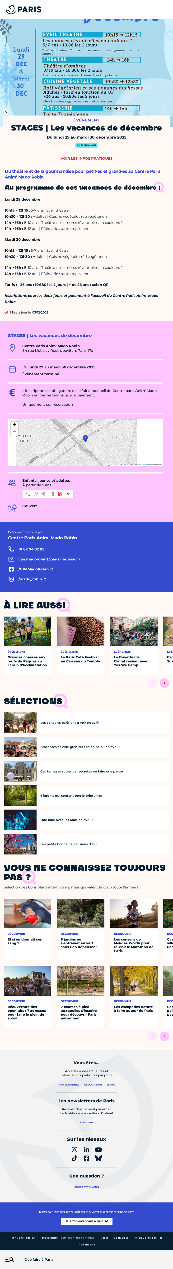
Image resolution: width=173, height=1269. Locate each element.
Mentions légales (22, 1237)
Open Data (121, 1237)
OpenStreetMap (145, 465)
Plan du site (86, 1244)
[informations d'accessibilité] (48, 494)
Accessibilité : (67, 1237)
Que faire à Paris (38, 1259)
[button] (85, 439)
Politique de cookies (148, 1237)
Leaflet (124, 465)
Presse (104, 1237)
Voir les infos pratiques (86, 158)
